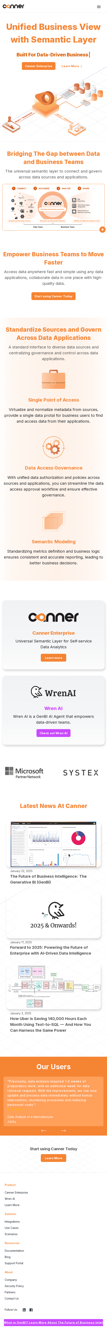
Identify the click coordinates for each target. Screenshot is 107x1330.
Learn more (53, 658)
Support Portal (14, 1263)
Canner (13, 6)
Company (11, 1279)
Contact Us (12, 1298)
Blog (8, 1257)
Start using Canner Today (53, 296)
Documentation (14, 1250)
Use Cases (12, 1227)
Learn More (72, 66)
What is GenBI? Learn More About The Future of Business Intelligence (53, 1322)
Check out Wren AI (53, 733)
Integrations (12, 1221)
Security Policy (14, 1286)
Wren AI (10, 1198)
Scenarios (11, 1234)
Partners (10, 1292)
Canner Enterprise (38, 66)
